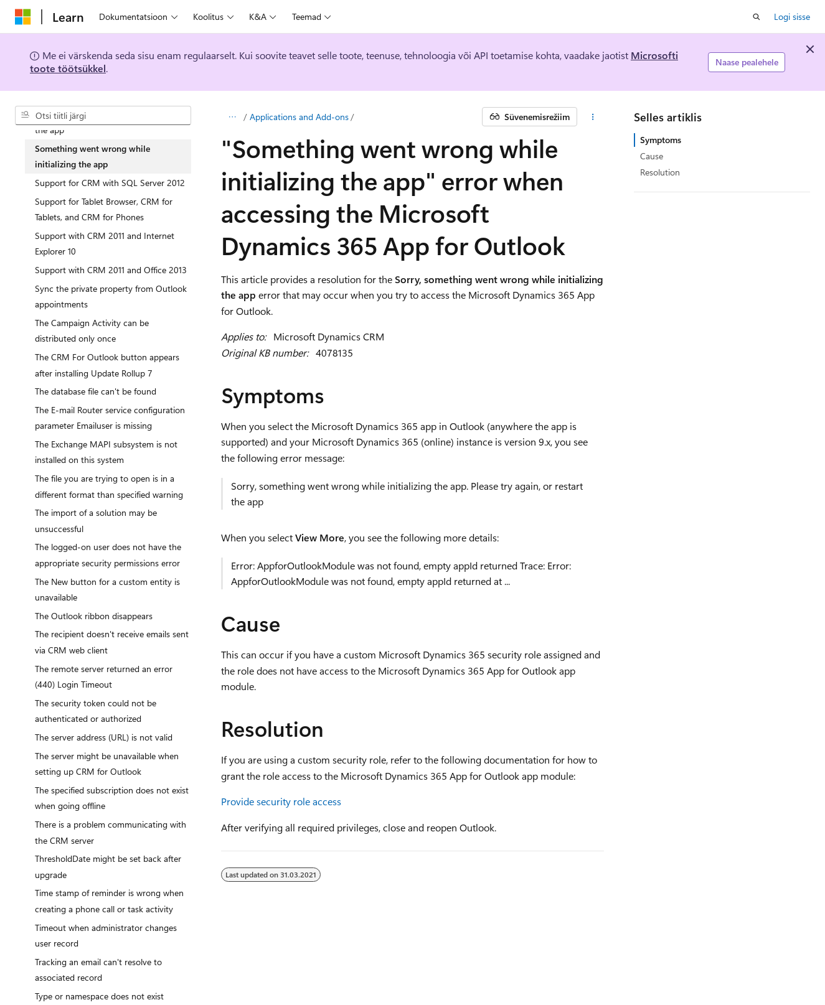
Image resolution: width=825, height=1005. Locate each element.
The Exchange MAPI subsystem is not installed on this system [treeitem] (106, 452)
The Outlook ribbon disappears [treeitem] (94, 616)
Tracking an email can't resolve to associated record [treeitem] (98, 970)
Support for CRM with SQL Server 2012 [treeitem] (110, 183)
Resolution (660, 172)
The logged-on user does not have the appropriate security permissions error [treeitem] (108, 555)
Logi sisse (792, 16)
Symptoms (660, 140)
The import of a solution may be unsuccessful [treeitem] (96, 521)
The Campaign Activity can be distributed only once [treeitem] (92, 331)
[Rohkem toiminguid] (593, 117)
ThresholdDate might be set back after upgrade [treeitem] (108, 867)
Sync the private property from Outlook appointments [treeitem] (111, 297)
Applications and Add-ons (299, 117)
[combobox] (103, 116)
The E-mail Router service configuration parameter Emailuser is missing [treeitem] (110, 418)
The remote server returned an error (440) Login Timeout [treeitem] (103, 677)
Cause (651, 156)
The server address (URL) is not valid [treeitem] (103, 737)
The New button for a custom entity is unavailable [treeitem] (107, 590)
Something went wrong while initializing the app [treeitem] (92, 157)
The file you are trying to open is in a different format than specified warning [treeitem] (109, 486)
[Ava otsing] (756, 17)
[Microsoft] (23, 17)
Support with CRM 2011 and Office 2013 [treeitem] (111, 270)
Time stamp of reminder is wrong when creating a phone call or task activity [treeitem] (109, 901)
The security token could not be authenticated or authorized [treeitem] (95, 711)
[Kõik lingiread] (232, 117)
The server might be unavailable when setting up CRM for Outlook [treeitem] (107, 764)
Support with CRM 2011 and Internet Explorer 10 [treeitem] (104, 244)
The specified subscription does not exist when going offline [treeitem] (112, 798)
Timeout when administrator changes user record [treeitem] (106, 936)
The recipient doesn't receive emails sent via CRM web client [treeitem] (112, 642)
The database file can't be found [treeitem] (95, 391)
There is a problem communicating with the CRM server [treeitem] (110, 832)
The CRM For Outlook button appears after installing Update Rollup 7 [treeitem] (107, 365)
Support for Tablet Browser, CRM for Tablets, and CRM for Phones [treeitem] (103, 209)
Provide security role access (281, 801)
